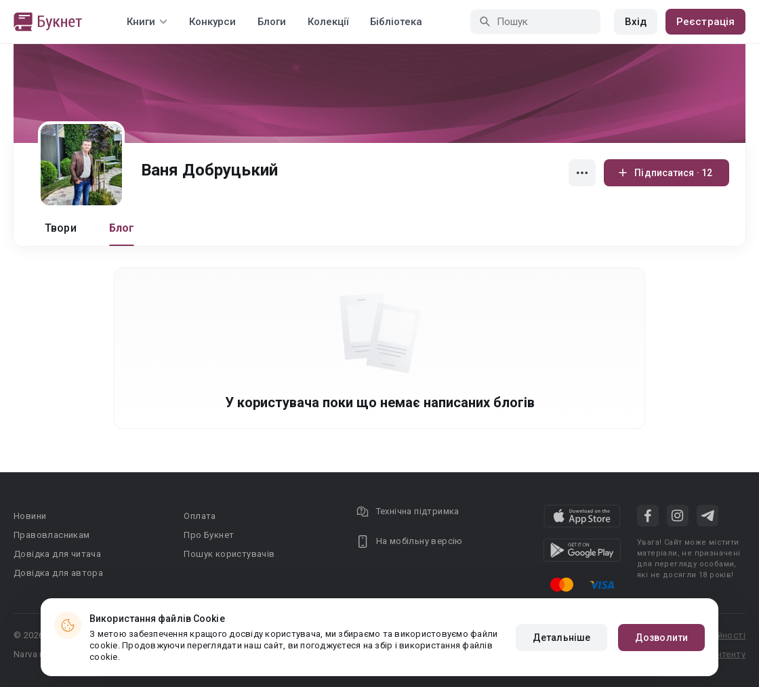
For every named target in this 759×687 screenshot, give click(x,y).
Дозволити (661, 637)
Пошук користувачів (229, 554)
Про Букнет (209, 535)
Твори (61, 228)
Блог (122, 228)
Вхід (636, 22)
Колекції (328, 22)
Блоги (272, 22)
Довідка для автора (58, 573)
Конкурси (212, 22)
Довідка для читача (57, 554)
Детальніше (561, 637)
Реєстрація (705, 22)
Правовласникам (52, 535)
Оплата (200, 516)
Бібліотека (396, 22)
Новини (30, 516)
